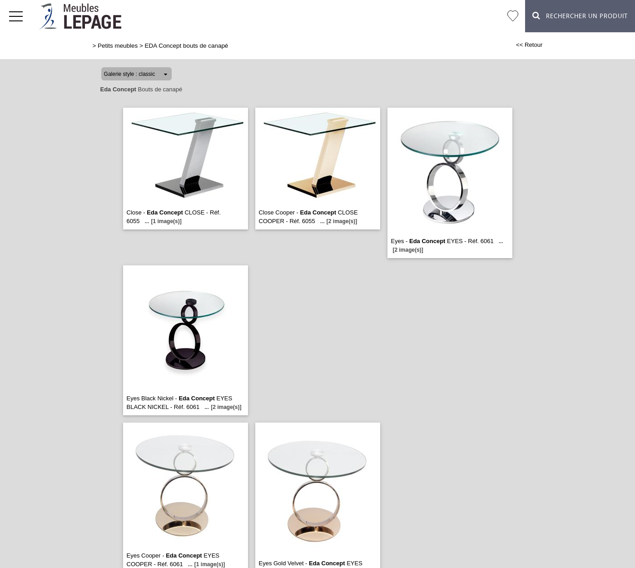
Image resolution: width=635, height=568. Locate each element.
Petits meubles (118, 45)
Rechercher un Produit (580, 15)
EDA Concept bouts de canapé (186, 45)
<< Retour (529, 44)
